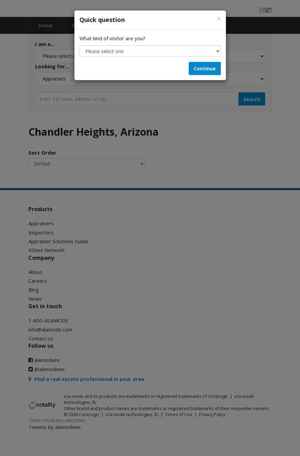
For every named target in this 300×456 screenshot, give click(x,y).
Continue (205, 68)
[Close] (219, 18)
